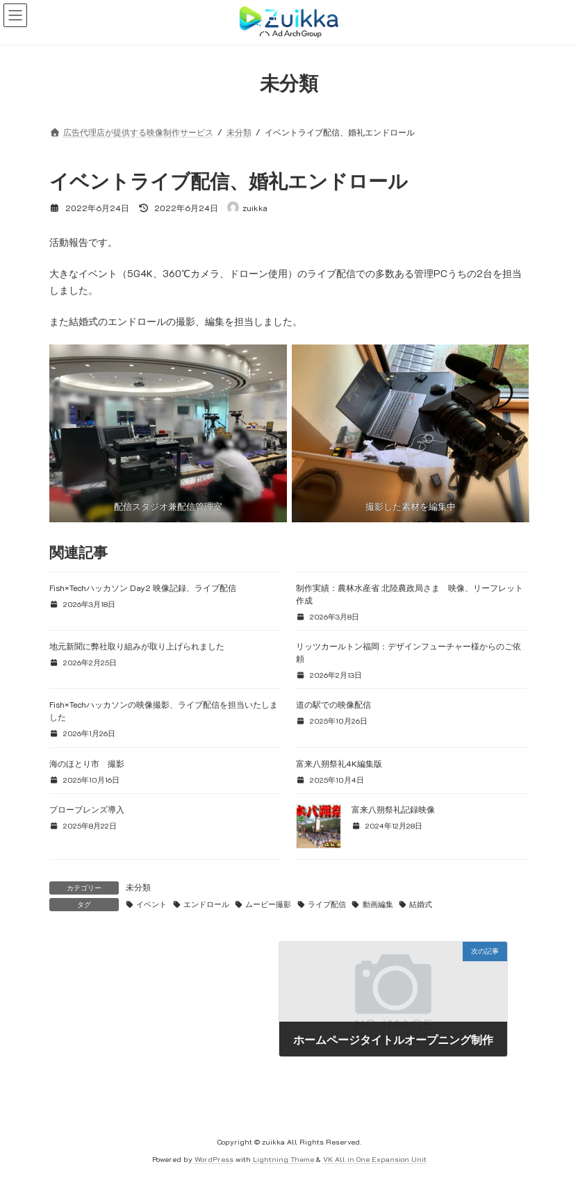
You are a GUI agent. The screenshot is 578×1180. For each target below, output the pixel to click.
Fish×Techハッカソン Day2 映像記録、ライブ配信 (142, 587)
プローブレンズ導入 (86, 809)
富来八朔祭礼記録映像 (393, 809)
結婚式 (420, 904)
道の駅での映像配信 (333, 704)
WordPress (214, 1158)
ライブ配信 (327, 904)
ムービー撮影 (268, 904)
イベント (151, 904)
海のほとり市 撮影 (86, 763)
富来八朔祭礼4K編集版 (339, 763)
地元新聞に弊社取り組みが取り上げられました (136, 645)
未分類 (138, 886)
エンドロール (206, 904)
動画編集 (378, 904)
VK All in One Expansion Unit (375, 1158)
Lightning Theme (283, 1158)
